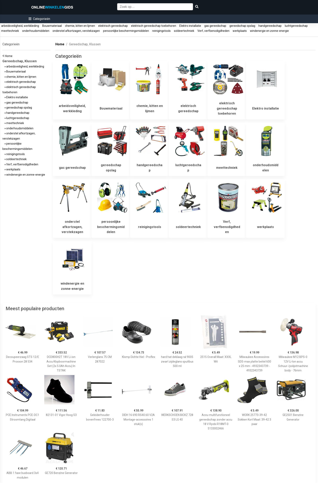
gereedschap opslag (242, 25)
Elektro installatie (190, 25)
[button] (39, 19)
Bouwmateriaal (52, 25)
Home (9, 56)
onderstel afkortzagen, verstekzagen (76, 30)
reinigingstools (161, 30)
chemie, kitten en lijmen (80, 25)
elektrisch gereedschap (113, 25)
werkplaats (239, 30)
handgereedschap (270, 25)
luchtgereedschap (296, 25)
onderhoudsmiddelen (36, 30)
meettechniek (10, 30)
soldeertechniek (184, 30)
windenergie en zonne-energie (269, 30)
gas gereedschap (215, 25)
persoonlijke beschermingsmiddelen (126, 30)
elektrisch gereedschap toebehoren (153, 25)
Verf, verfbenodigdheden (213, 30)
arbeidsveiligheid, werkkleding (20, 25)
